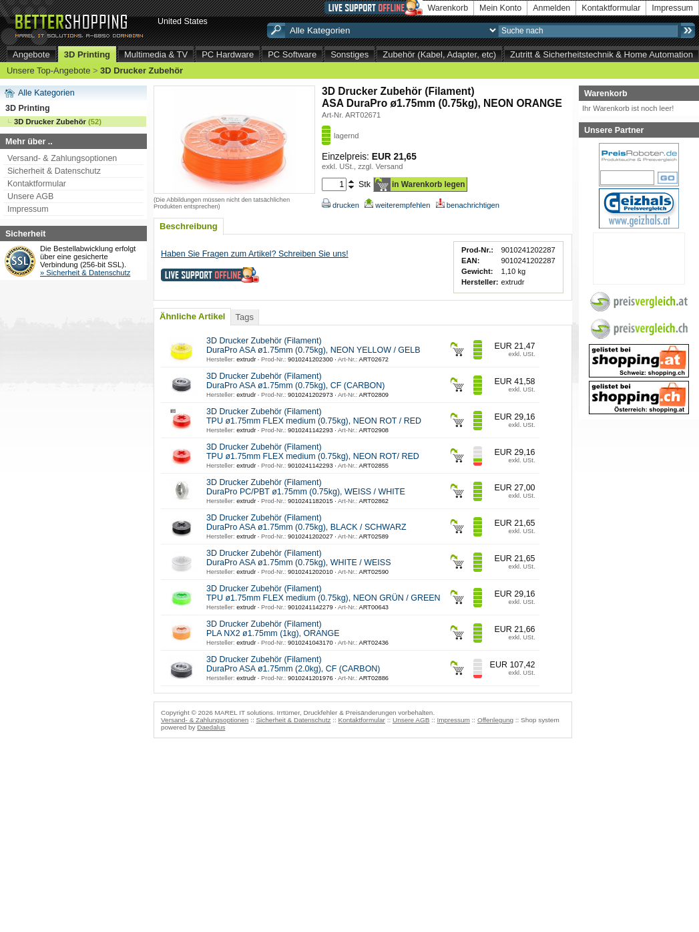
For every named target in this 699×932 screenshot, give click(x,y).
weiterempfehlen (397, 205)
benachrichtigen (467, 205)
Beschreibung (189, 226)
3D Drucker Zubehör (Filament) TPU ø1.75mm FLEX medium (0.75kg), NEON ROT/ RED (312, 451)
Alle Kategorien (46, 93)
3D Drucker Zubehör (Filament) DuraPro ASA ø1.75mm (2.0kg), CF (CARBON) (293, 664)
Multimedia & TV (156, 54)
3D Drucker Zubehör (141, 70)
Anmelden (551, 8)
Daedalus (211, 727)
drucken (340, 205)
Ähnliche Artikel (192, 316)
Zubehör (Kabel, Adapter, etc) (439, 54)
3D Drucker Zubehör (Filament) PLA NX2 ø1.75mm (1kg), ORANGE (273, 628)
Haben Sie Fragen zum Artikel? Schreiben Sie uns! (254, 254)
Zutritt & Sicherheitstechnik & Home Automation (601, 54)
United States (183, 21)
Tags (244, 317)
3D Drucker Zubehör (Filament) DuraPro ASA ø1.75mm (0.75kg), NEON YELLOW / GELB (313, 345)
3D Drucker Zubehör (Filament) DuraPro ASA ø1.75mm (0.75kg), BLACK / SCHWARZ (306, 522)
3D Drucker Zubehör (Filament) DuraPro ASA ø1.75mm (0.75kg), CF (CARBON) (295, 380)
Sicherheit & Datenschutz (54, 171)
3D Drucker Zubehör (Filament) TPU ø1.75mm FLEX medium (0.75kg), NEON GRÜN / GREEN (323, 593)
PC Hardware (228, 54)
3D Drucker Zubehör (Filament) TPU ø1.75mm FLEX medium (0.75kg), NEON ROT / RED (313, 416)
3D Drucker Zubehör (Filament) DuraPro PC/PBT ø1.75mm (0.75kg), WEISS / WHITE (305, 487)
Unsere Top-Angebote (48, 70)
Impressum (672, 8)
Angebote (31, 54)
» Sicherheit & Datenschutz (85, 273)
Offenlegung (495, 720)
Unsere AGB (30, 196)
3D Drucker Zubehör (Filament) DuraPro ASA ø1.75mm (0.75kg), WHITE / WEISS (298, 558)
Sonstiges (349, 54)
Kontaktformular (610, 8)
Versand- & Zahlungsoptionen (62, 158)
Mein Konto (500, 8)
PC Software (292, 54)
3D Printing (87, 54)
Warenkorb (448, 8)
